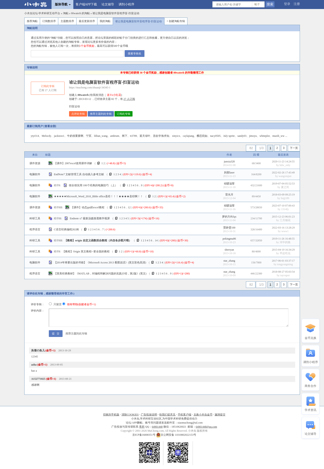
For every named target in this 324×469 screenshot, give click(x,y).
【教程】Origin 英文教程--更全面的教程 (86, 251)
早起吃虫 (285, 253)
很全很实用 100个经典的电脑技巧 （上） (93, 185)
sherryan (229, 249)
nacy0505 (215, 135)
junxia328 (229, 161)
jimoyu (253, 135)
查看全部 (50, 126)
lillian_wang (101, 135)
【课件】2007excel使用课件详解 (73, 163)
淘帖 (65, 13)
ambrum (114, 135)
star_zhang (229, 260)
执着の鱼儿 (38, 350)
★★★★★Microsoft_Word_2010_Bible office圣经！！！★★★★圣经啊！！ (98, 196)
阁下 (124, 135)
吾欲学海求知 (161, 135)
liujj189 (285, 198)
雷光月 (229, 194)
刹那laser (229, 172)
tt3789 (133, 135)
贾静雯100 (229, 227)
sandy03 (241, 135)
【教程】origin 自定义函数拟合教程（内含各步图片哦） (97, 240)
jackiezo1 (59, 135)
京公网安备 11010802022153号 (176, 434)
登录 (287, 4)
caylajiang (188, 135)
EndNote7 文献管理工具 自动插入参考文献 (79, 174)
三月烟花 (285, 220)
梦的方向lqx (229, 216)
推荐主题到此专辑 (101, 113)
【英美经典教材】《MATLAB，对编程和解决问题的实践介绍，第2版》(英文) (100, 273)
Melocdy (46, 135)
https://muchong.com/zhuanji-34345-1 (89, 87)
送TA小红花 (114, 94)
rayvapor (285, 275)
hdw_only (285, 165)
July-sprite (229, 135)
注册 (297, 4)
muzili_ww (278, 135)
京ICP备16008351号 (144, 434)
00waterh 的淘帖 (80, 13)
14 (156, 240)
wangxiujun (285, 176)
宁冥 (88, 135)
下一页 (294, 148)
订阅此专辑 (123, 113)
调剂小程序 (126, 4)
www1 (285, 231)
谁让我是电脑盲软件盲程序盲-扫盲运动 (115, 13)
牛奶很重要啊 (75, 135)
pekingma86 (229, 238)
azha (34, 364)
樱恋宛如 (202, 135)
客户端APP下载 (86, 4)
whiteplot (264, 135)
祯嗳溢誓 (229, 183)
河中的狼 (285, 242)
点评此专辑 (78, 113)
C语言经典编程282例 (66, 229)
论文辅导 (107, 4)
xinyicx (176, 135)
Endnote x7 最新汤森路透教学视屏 (90, 218)
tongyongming (285, 264)
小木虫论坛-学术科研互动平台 (42, 13)
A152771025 (38, 378)
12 (129, 207)
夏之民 (285, 187)
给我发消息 (97, 94)
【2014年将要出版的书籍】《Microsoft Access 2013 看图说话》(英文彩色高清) (100, 262)
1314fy (285, 209)
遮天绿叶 (145, 135)
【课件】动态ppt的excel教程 (87, 207)
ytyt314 (35, 135)
